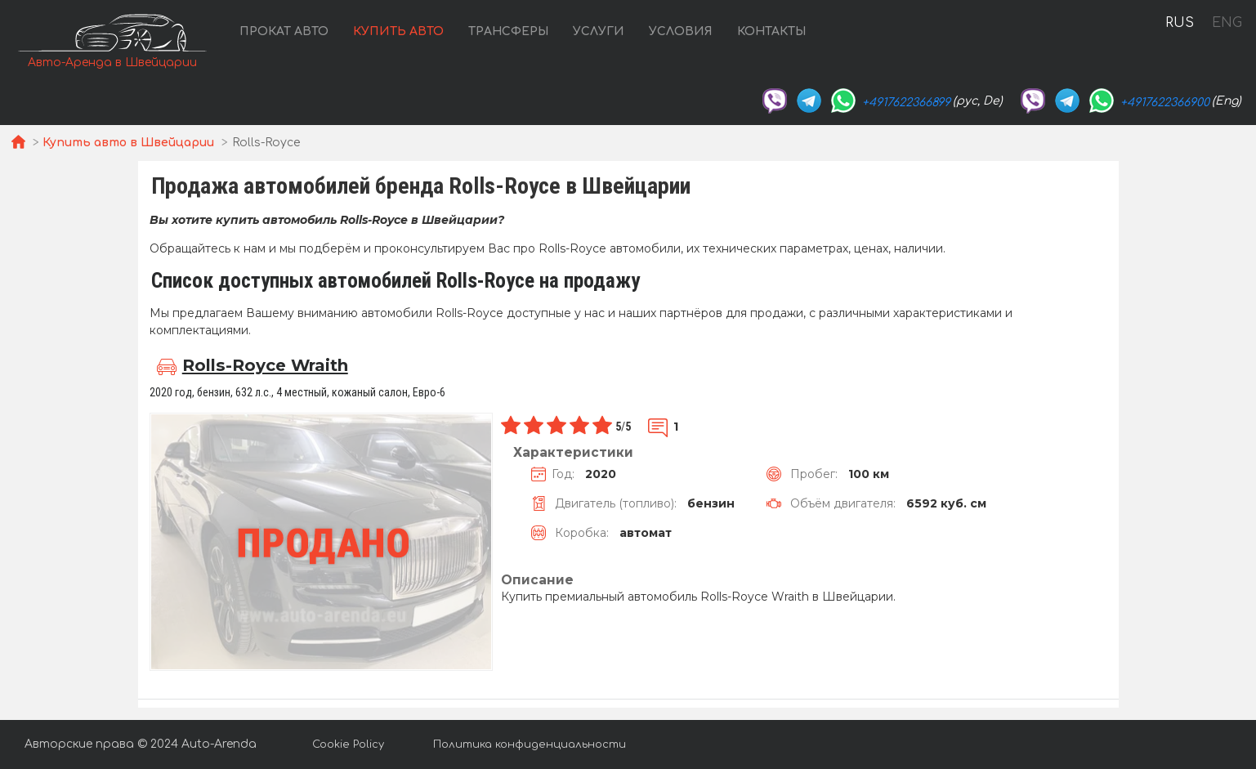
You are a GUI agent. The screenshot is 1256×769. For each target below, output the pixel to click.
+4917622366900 (1164, 102)
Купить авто (398, 31)
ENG (1226, 23)
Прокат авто (284, 31)
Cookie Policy (348, 744)
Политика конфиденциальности (529, 744)
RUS (1179, 23)
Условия (681, 31)
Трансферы (508, 31)
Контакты (771, 31)
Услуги (598, 31)
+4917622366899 (906, 102)
